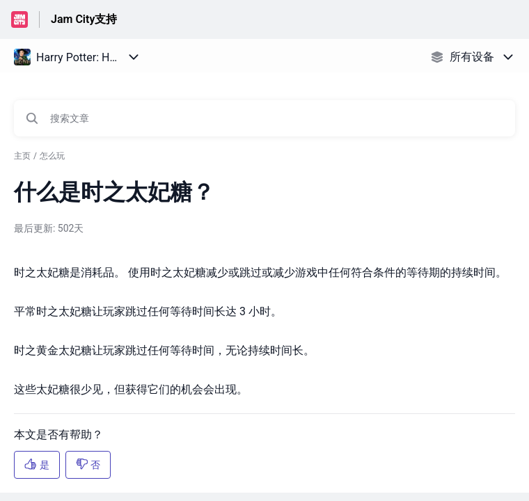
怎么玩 (52, 156)
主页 (22, 156)
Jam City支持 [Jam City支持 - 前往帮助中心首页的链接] (84, 19)
